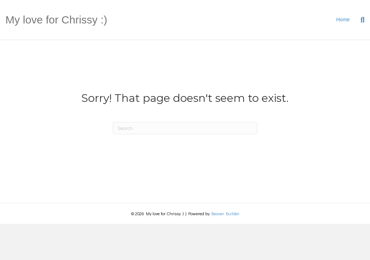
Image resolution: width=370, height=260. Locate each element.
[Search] (360, 20)
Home (343, 19)
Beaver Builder (225, 213)
